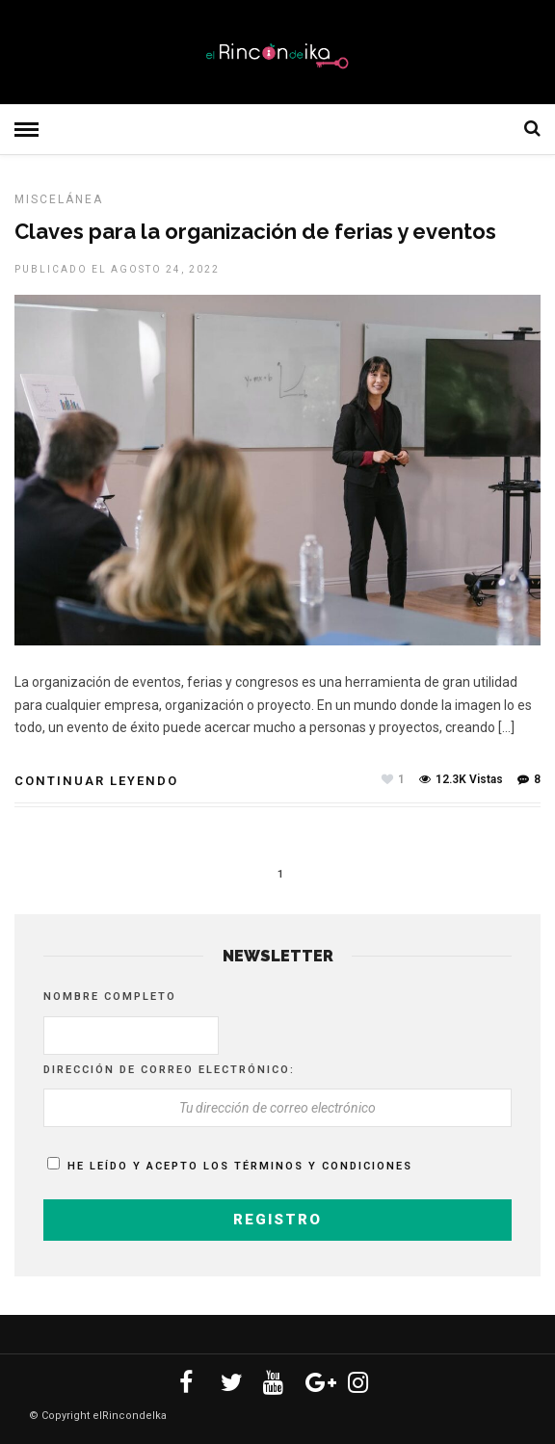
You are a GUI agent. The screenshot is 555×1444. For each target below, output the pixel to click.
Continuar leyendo (96, 781)
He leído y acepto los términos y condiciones (239, 1166)
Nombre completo (109, 996)
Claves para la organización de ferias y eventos (255, 231)
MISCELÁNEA (58, 199)
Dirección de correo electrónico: (169, 1069)
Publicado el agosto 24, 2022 (117, 269)
